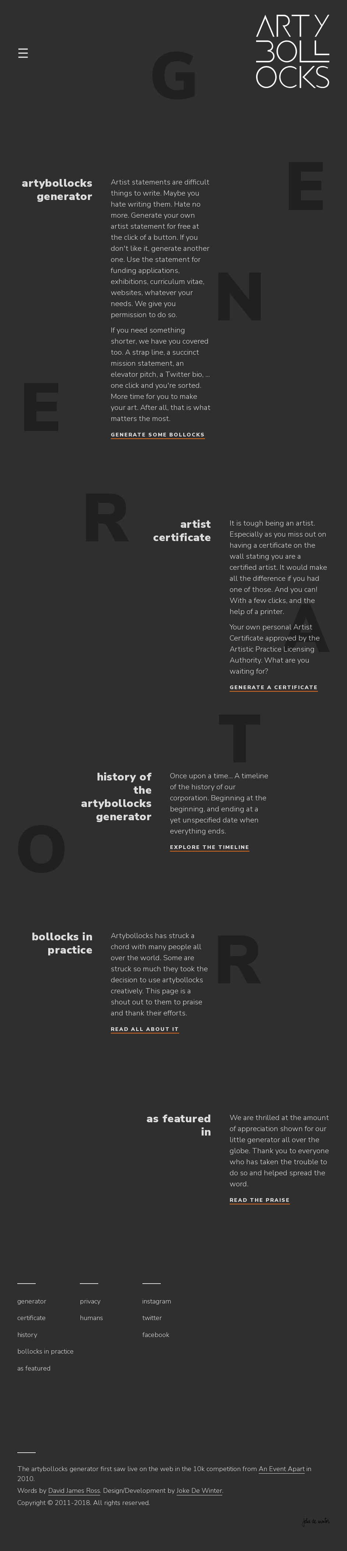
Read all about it (145, 1029)
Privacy (90, 1301)
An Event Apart (282, 1468)
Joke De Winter (199, 1490)
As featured (33, 1368)
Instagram (156, 1301)
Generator (31, 1301)
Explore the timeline (209, 847)
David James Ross (74, 1490)
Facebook (155, 1334)
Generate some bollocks (158, 434)
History (27, 1334)
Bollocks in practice (45, 1351)
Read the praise (260, 1200)
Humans (91, 1317)
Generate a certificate (274, 687)
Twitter (152, 1317)
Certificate (31, 1317)
